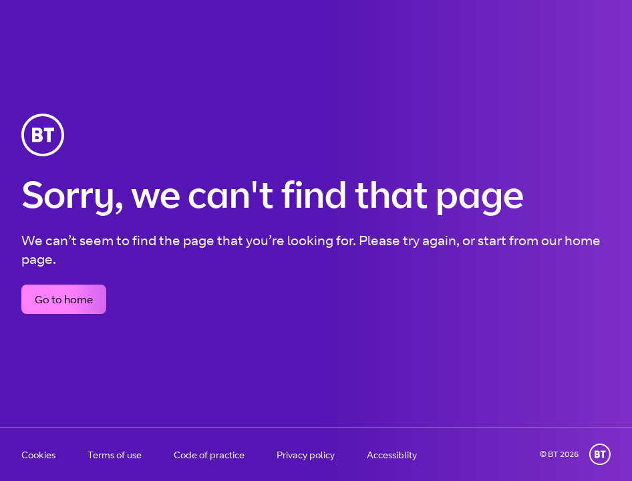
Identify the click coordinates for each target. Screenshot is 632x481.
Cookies (38, 454)
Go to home (64, 299)
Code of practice (209, 454)
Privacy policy (306, 454)
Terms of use (115, 454)
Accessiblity (392, 454)
